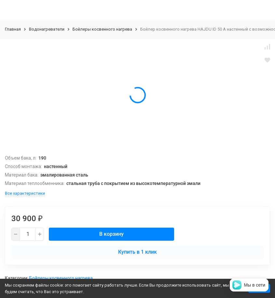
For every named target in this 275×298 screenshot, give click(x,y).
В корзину (111, 234)
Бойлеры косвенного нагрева (102, 29)
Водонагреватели (46, 29)
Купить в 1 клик (137, 252)
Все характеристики (25, 193)
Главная (13, 29)
